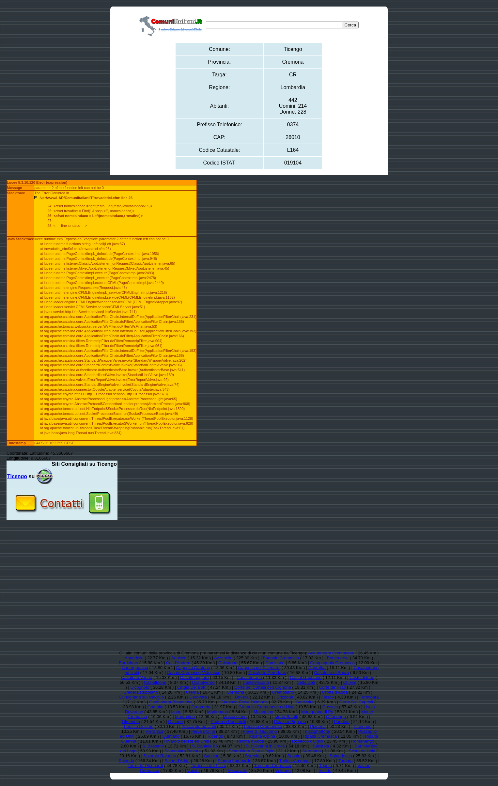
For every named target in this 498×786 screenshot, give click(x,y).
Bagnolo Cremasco (281, 657)
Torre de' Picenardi (145, 765)
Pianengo (363, 726)
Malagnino (263, 711)
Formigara (369, 697)
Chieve (349, 682)
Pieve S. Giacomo (260, 731)
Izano (176, 711)
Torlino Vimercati (295, 760)
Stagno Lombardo (234, 760)
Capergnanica (135, 667)
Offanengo (336, 716)
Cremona (235, 692)
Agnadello (134, 657)
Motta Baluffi (286, 716)
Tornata (345, 760)
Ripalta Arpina (262, 736)
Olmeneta (131, 721)
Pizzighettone (317, 731)
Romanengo (362, 741)
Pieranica (154, 731)
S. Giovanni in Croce (265, 746)
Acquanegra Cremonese (331, 653)
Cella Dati (306, 682)
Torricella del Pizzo (208, 765)
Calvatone (228, 662)
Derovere (198, 697)
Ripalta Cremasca (320, 736)
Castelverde (203, 682)
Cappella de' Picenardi (259, 667)
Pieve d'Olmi (203, 731)
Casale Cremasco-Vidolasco (194, 672)
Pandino (342, 721)
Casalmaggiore (194, 677)
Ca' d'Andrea (178, 662)
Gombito (155, 706)
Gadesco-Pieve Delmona (244, 702)
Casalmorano (249, 677)
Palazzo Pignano (290, 721)
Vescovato (237, 770)
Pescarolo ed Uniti (198, 726)
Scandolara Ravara (182, 750)
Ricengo (215, 736)
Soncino (211, 755)
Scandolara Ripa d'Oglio (251, 750)
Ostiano (175, 721)
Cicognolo (139, 687)
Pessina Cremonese (263, 726)
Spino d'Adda (177, 760)
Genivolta (305, 702)
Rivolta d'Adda (250, 741)
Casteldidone (362, 677)
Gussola (330, 706)
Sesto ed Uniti (362, 750)
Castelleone (155, 682)
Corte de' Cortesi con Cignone (262, 687)
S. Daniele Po (205, 746)
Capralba (317, 667)
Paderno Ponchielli (228, 721)
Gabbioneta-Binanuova (171, 702)
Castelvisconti (255, 682)
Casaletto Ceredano (267, 672)
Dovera (242, 697)
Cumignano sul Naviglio (141, 697)
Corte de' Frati (332, 687)
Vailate (193, 770)
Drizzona (284, 697)
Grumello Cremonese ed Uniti (266, 706)
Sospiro (295, 755)
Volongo (283, 770)
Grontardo (200, 706)
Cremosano (283, 692)
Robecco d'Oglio (307, 741)
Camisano (275, 662)
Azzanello (223, 657)
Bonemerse (338, 657)
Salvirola (321, 746)
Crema (192, 692)
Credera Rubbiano (140, 692)
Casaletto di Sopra (331, 672)
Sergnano (312, 750)
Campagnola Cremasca (332, 662)
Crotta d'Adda (335, 692)
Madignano (217, 711)
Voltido (325, 770)
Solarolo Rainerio (160, 755)
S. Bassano (153, 746)
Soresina (253, 755)
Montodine (185, 716)
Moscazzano (235, 716)
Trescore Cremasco (272, 765)
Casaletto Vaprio (136, 677)
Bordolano (128, 662)
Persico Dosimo (138, 726)
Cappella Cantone (193, 667)
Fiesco (327, 697)
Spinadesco (341, 755)
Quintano (170, 736)
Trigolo (325, 765)
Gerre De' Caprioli (356, 702)
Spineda (126, 760)
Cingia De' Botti (191, 687)
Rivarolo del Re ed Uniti (186, 741)
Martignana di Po (317, 711)
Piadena (318, 726)
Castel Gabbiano (305, 677)
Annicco (178, 657)
